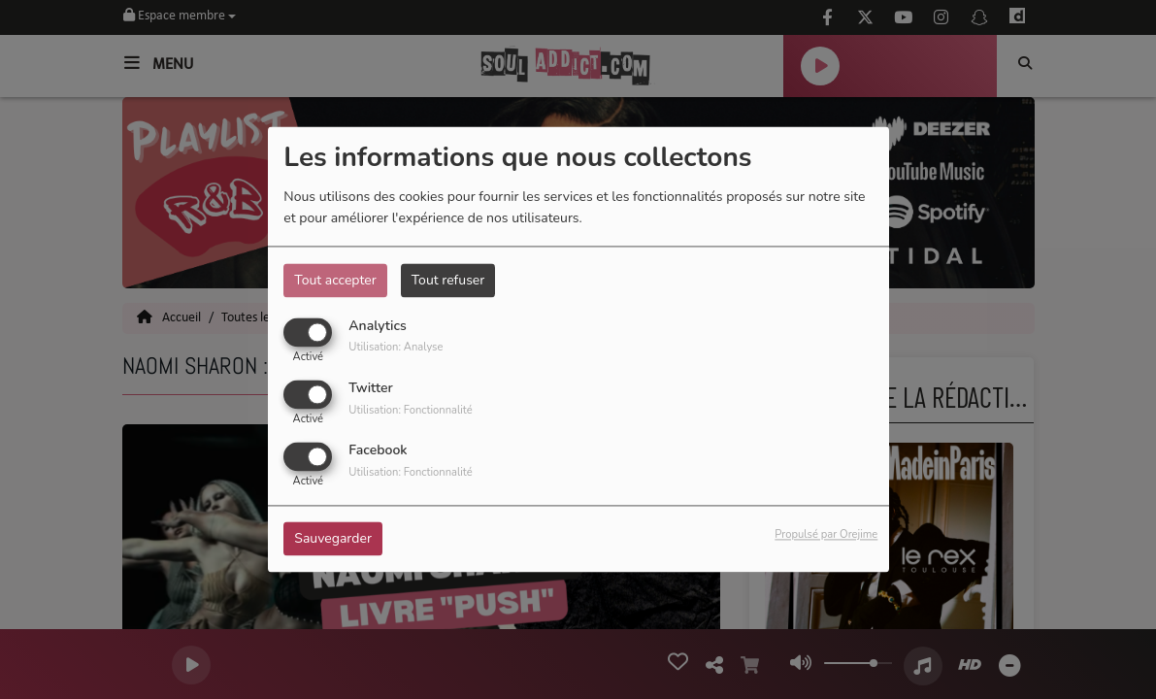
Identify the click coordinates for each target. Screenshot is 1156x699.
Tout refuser (448, 280)
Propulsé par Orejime (826, 535)
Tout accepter (335, 280)
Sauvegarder (333, 539)
